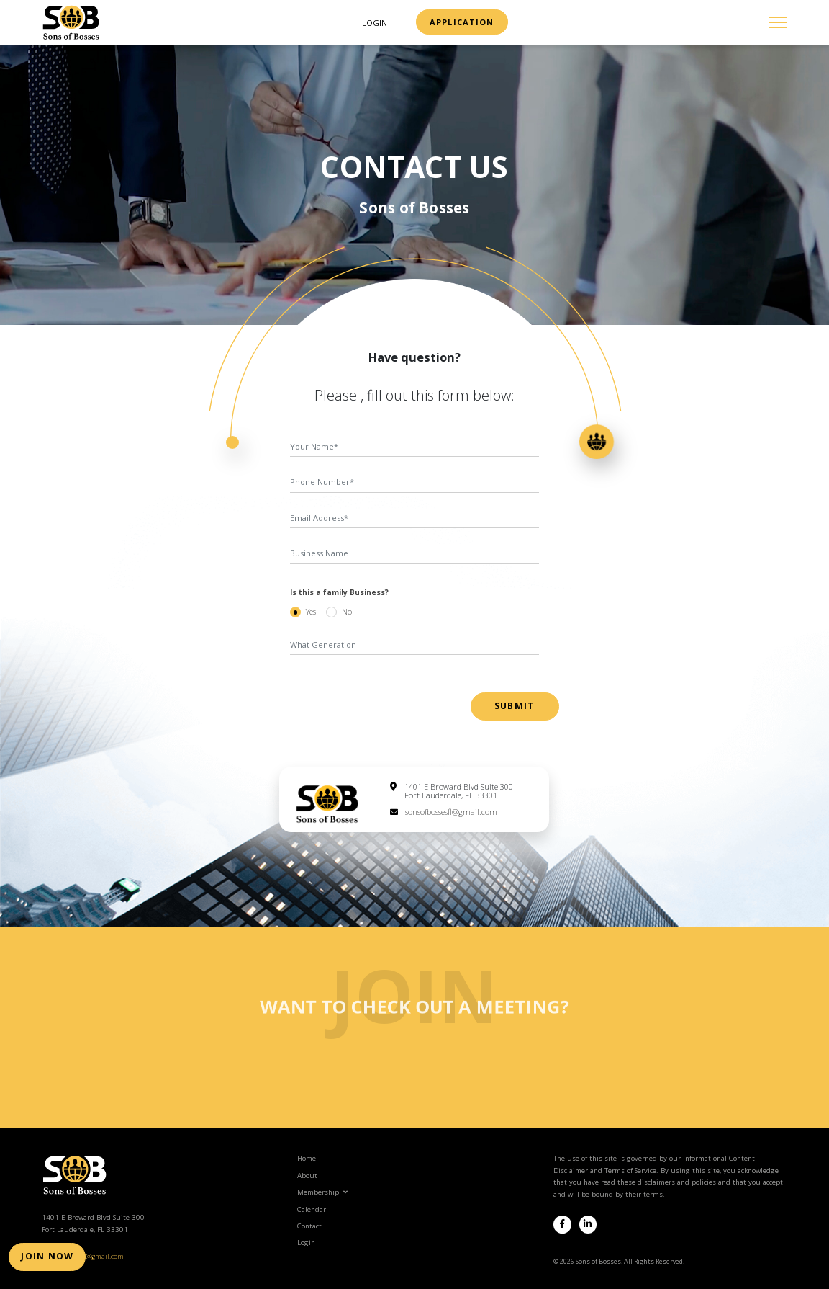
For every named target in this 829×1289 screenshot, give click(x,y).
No (347, 612)
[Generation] (414, 645)
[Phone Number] (414, 483)
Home (306, 1156)
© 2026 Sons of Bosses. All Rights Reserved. (618, 1258)
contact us (414, 167)
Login (374, 22)
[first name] (414, 447)
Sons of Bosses (414, 207)
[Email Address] (414, 519)
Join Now (43, 1260)
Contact (309, 1223)
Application (462, 22)
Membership (322, 1189)
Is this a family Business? (339, 593)
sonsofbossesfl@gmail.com (451, 811)
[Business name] (414, 554)
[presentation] (377, 699)
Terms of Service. (631, 1167)
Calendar (311, 1206)
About (307, 1172)
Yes (311, 612)
